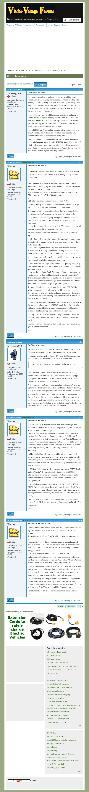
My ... (50, 25)
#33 (80, 162)
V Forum (18, 25)
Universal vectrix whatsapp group (58, 695)
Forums (9, 25)
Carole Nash (49, 385)
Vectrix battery (52, 747)
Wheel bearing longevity (55, 691)
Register (57, 25)
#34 (80, 342)
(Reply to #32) (28, 162)
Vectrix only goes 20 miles (56, 768)
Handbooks (29, 25)
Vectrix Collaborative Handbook (58, 712)
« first (60, 607)
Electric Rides (20, 70)
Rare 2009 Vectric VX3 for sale (57, 663)
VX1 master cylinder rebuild (56, 652)
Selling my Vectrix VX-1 (55, 743)
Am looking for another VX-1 (57, 680)
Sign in (64, 25)
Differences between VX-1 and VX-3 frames (62, 666)
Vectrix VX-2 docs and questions (58, 719)
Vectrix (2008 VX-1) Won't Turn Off (59, 688)
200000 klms (51, 733)
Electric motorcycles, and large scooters (42, 70)
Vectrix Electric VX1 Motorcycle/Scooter (61, 754)
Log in (8, 84)
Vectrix (63, 70)
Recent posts (40, 25)
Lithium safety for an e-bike (56, 722)
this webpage (44, 264)
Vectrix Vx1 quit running (55, 736)
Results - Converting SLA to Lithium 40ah (61, 670)
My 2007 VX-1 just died (55, 764)
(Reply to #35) (28, 520)
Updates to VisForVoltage (55, 698)
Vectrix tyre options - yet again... (58, 715)
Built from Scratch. (53, 659)
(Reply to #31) (28, 90)
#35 (80, 417)
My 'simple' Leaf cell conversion (58, 684)
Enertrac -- (50, 677)
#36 (80, 520)
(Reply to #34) (28, 417)
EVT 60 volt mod (53, 673)
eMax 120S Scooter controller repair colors (61, 740)
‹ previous (71, 607)
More (79, 726)
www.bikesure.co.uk (40, 121)
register (16, 84)
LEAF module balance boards (57, 702)
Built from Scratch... (54, 655)
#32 (80, 90)
